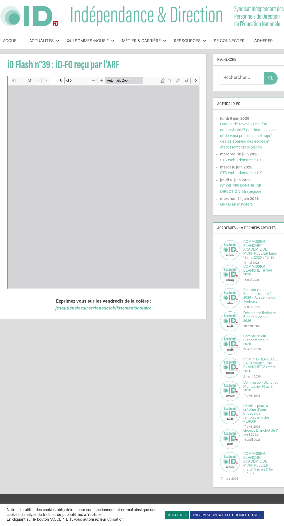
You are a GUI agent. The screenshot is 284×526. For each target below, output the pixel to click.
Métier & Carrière (144, 40)
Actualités (44, 40)
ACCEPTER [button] (177, 515)
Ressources (190, 40)
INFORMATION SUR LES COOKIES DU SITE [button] (227, 515)
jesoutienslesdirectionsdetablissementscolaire (103, 308)
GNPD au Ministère (236, 205)
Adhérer (263, 40)
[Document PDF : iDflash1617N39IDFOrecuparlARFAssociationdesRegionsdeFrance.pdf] (103, 182)
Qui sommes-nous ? (90, 40)
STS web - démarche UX (241, 160)
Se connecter (229, 40)
